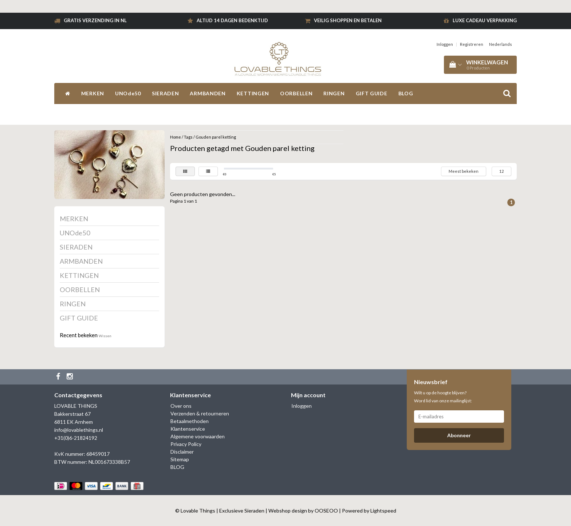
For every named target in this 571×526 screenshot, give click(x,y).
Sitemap (179, 459)
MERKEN (92, 93)
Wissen (105, 336)
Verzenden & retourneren (199, 413)
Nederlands (500, 44)
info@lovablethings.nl (78, 430)
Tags (188, 137)
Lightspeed (383, 510)
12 (501, 171)
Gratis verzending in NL (95, 20)
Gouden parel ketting (216, 137)
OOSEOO (326, 510)
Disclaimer (182, 452)
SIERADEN (165, 93)
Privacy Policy (185, 444)
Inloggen (445, 44)
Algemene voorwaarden (197, 436)
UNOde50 (128, 93)
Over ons (181, 406)
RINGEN (333, 93)
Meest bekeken (464, 171)
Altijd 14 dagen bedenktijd (232, 20)
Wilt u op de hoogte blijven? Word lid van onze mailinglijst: (443, 396)
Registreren (471, 44)
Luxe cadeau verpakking (485, 20)
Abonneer (459, 435)
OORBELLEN (296, 93)
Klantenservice (187, 429)
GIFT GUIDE (371, 93)
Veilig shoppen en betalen (348, 20)
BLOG (405, 93)
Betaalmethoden (189, 421)
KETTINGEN (253, 93)
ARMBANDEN (207, 93)
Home (175, 137)
